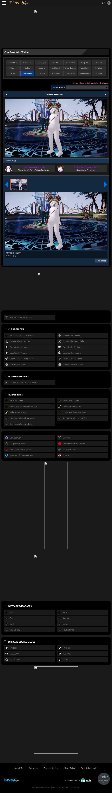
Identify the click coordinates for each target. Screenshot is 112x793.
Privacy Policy (69, 768)
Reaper (99, 73)
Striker (27, 68)
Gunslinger (99, 68)
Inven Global (20, 3)
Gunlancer (13, 62)
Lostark (12, 2)
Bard (13, 73)
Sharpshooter (70, 68)
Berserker (27, 62)
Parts (63, 87)
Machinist (85, 68)
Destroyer (42, 62)
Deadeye (41, 68)
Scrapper (84, 62)
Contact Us (33, 768)
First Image (101, 261)
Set (56, 87)
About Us (18, 768)
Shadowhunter (85, 73)
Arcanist (41, 73)
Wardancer (70, 62)
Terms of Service (51, 768)
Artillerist (56, 68)
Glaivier (13, 68)
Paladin (56, 62)
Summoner (27, 73)
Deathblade (70, 73)
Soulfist (99, 62)
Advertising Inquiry (89, 768)
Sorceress (56, 73)
